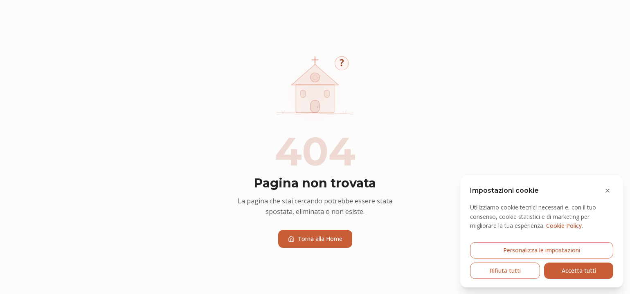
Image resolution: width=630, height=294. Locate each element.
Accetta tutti (579, 270)
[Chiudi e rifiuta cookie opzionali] (607, 190)
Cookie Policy (564, 225)
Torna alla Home (315, 239)
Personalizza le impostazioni (541, 250)
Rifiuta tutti (505, 270)
